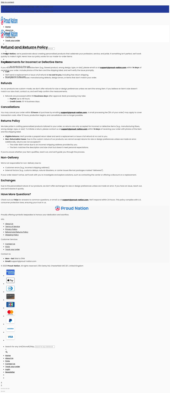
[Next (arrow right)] (4, 391)
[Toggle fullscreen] (6, 388)
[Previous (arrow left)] (2, 391)
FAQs (7, 33)
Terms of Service (12, 226)
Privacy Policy (11, 229)
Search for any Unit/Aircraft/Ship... (20, 346)
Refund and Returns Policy (16, 232)
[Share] (4, 388)
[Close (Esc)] (2, 388)
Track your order (12, 40)
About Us (9, 30)
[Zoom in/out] (8, 388)
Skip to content (7, 2)
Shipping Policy (12, 235)
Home (8, 27)
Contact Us (10, 37)
